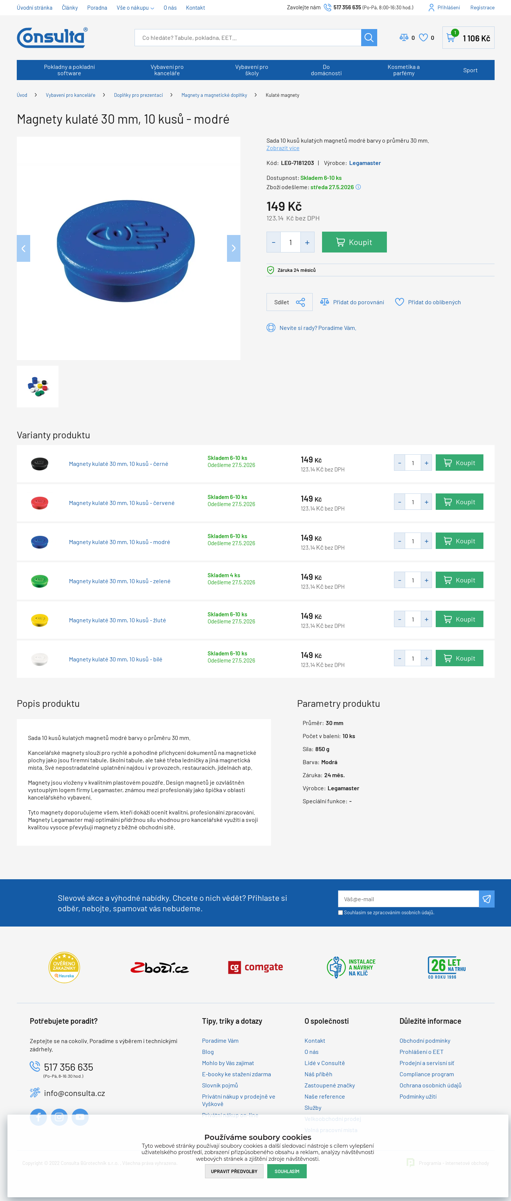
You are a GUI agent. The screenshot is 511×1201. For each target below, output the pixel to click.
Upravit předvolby (234, 1171)
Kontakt (195, 7)
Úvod (22, 95)
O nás (170, 7)
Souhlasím (287, 1171)
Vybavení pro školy (251, 69)
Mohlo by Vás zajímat (228, 1062)
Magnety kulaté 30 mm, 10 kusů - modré (119, 541)
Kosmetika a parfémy (404, 69)
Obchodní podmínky (425, 1040)
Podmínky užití (418, 1096)
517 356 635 (347, 7)
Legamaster (365, 162)
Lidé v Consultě (325, 1062)
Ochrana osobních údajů (431, 1085)
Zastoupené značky (330, 1085)
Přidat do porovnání (358, 301)
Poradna (97, 7)
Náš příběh (318, 1073)
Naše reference (325, 1096)
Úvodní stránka (35, 7)
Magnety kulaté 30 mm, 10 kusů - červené (122, 502)
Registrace (482, 7)
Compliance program (427, 1073)
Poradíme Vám (220, 1040)
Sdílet (281, 301)
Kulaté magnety (282, 95)
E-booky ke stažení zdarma (236, 1073)
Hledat (369, 37)
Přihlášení (449, 7)
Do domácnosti (326, 69)
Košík (471, 36)
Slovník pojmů (220, 1085)
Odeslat (486, 899)
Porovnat (413, 37)
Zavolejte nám (304, 7)
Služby (313, 1107)
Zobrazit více (283, 147)
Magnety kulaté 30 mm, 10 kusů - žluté (117, 620)
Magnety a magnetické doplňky (214, 95)
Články (70, 7)
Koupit (361, 242)
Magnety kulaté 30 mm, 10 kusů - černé (118, 463)
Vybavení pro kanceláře (167, 69)
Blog (208, 1051)
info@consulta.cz (74, 1092)
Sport (470, 69)
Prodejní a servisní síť (427, 1062)
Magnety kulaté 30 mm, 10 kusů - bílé (116, 659)
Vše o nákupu (133, 7)
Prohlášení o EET (422, 1051)
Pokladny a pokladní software (69, 69)
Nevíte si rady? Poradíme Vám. (318, 327)
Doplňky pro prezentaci (138, 95)
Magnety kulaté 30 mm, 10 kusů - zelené (120, 581)
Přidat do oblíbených (434, 301)
